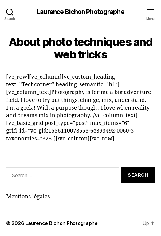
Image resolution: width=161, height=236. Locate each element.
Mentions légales (28, 196)
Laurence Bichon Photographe (80, 12)
